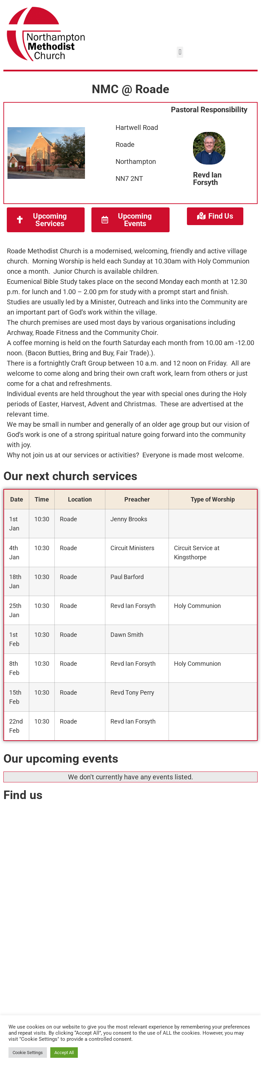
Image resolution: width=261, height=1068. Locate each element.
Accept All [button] (64, 1052)
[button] (180, 52)
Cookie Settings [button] (28, 1052)
